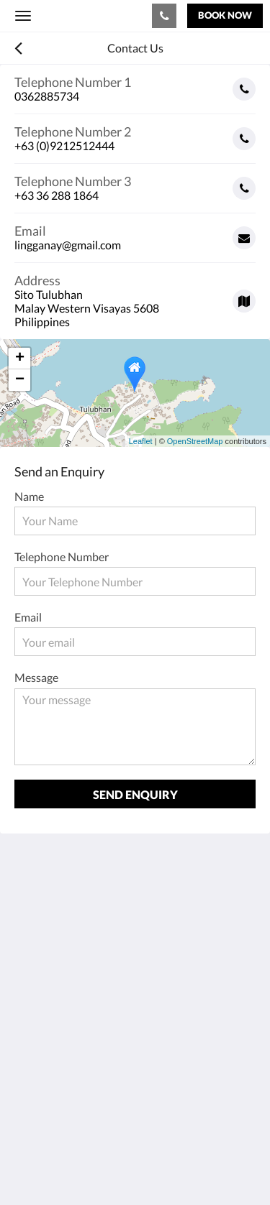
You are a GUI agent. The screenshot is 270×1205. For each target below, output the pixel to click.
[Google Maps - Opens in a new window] (135, 295)
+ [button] (19, 358)
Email (28, 617)
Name (29, 496)
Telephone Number (61, 556)
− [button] (19, 380)
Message (36, 677)
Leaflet (141, 441)
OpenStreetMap (195, 441)
